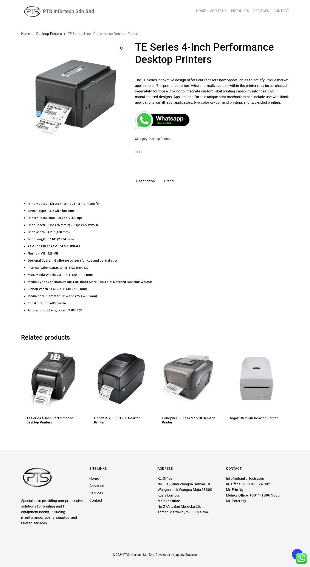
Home (25, 34)
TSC (138, 152)
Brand (169, 181)
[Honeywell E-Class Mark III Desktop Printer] (189, 378)
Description (145, 181)
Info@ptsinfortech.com (245, 478)
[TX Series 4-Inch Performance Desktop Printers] (53, 378)
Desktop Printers (49, 34)
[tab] (145, 181)
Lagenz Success (186, 554)
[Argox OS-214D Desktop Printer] (256, 378)
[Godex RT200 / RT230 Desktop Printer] (121, 378)
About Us (96, 486)
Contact (95, 500)
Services (96, 493)
